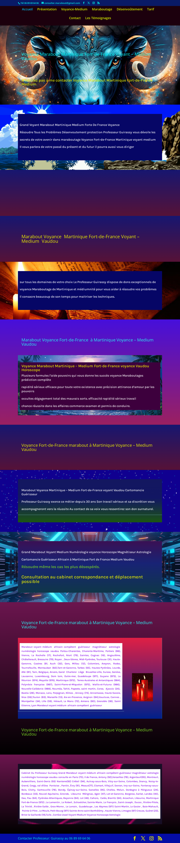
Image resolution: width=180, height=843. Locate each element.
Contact (75, 18)
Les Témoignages (98, 18)
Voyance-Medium (74, 9)
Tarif (150, 9)
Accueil (27, 9)
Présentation (47, 9)
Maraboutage (102, 9)
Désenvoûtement (130, 9)
